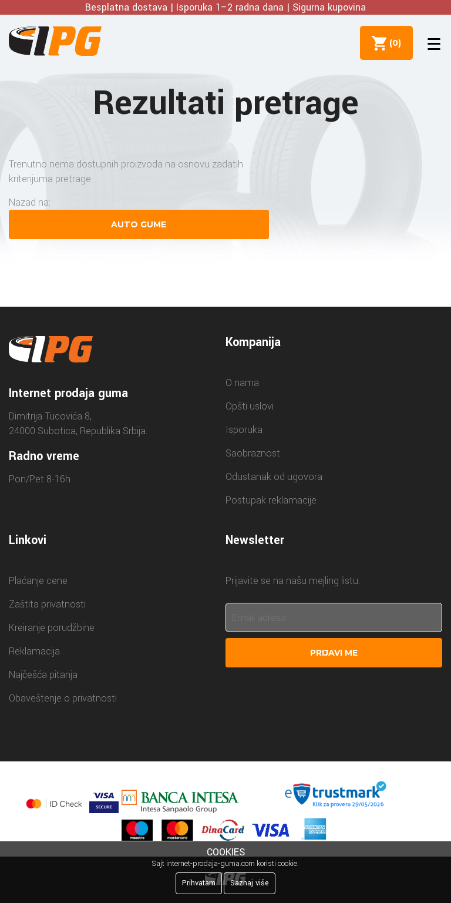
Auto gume (138, 224)
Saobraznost (253, 453)
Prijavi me (334, 652)
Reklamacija (34, 651)
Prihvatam (199, 883)
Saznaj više (249, 883)
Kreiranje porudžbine (52, 628)
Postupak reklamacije (271, 500)
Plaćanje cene (38, 581)
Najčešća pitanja (43, 675)
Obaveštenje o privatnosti (63, 698)
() (393, 43)
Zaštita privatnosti (47, 604)
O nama (242, 383)
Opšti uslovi (250, 406)
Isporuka (244, 430)
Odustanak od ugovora (274, 477)
